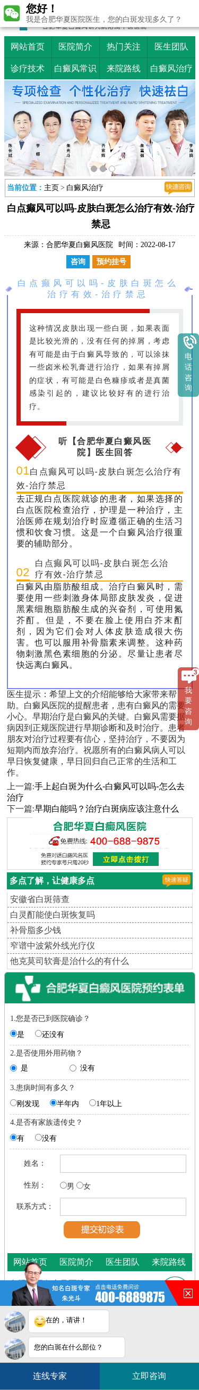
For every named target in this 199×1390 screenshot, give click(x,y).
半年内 (68, 1104)
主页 (51, 188)
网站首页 (28, 46)
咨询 (78, 262)
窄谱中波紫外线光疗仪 (52, 945)
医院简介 (75, 46)
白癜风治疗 (171, 68)
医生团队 (171, 46)
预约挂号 (111, 262)
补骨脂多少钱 (35, 930)
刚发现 (28, 1104)
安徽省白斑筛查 (40, 899)
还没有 (53, 1035)
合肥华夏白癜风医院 (79, 245)
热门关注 (124, 46)
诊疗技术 (28, 68)
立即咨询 (154, 1371)
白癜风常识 (75, 68)
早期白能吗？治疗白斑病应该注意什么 (106, 808)
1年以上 (109, 1104)
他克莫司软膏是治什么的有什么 (69, 961)
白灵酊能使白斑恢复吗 (52, 914)
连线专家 (50, 1375)
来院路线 (124, 68)
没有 (87, 1068)
